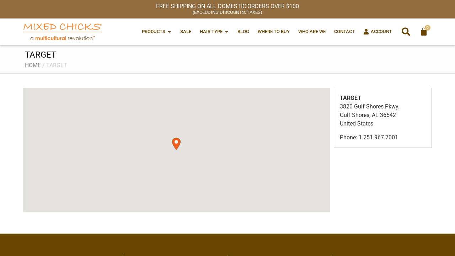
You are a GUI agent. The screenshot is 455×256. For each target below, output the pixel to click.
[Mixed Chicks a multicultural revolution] (62, 31)
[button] (406, 31)
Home (33, 65)
